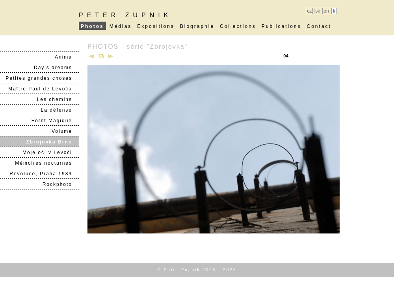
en (326, 11)
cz (309, 11)
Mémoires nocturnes (46, 163)
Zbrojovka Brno (52, 142)
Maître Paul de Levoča (43, 89)
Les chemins (57, 99)
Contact (319, 26)
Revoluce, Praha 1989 (43, 173)
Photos (92, 26)
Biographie (197, 26)
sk (317, 11)
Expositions (155, 26)
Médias (121, 26)
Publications (281, 26)
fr (334, 11)
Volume (65, 131)
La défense (59, 110)
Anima (66, 57)
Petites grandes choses (42, 78)
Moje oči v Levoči (50, 152)
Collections (238, 26)
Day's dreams (56, 67)
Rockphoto (60, 184)
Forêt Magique (55, 120)
